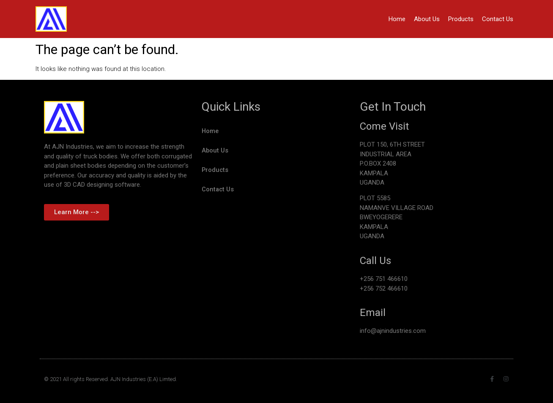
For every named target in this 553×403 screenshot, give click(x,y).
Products (461, 19)
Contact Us (497, 19)
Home (397, 19)
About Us (427, 19)
